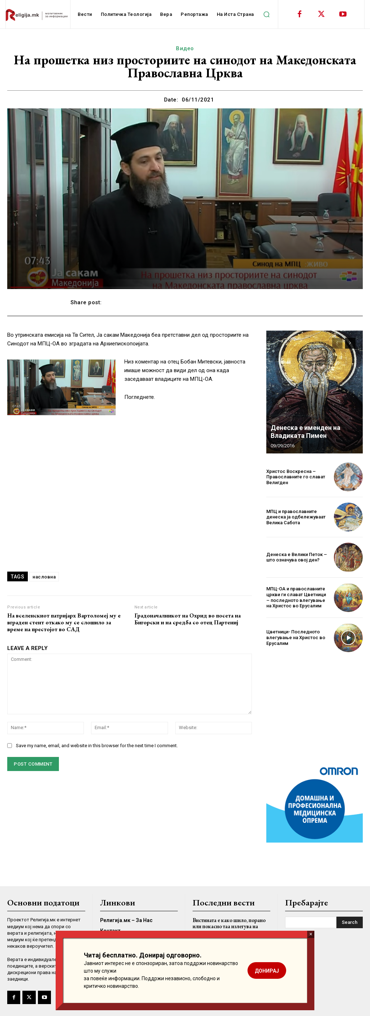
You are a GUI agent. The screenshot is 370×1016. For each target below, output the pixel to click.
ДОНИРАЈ (267, 971)
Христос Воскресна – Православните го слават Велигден (295, 477)
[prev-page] (337, 343)
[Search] (349, 922)
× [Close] (311, 934)
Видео (185, 48)
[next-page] (350, 343)
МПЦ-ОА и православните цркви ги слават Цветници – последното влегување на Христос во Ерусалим (296, 597)
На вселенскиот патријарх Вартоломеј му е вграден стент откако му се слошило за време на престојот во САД (64, 622)
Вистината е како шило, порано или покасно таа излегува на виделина (229, 926)
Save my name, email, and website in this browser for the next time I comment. (97, 745)
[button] (267, 14)
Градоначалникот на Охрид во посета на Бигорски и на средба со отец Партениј (187, 619)
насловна (44, 577)
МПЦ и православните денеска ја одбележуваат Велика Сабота (296, 517)
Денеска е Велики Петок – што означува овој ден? (296, 557)
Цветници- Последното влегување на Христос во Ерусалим (295, 637)
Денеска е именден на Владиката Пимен (305, 431)
